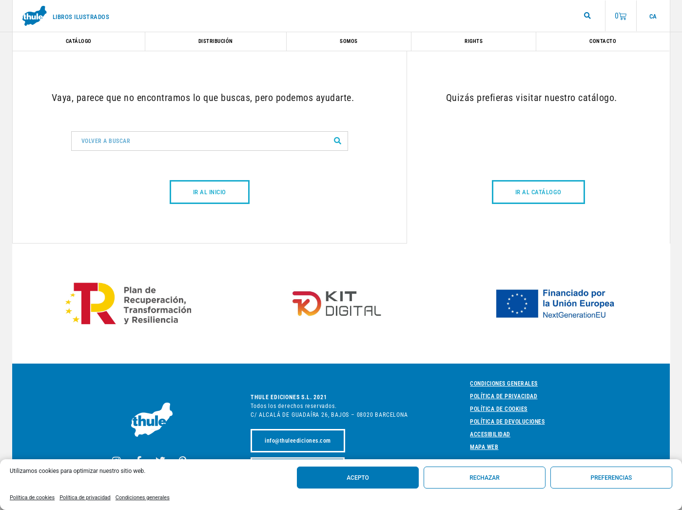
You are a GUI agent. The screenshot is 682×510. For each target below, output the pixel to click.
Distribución (215, 41)
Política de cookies (32, 497)
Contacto (602, 41)
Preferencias (611, 477)
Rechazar (484, 477)
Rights (474, 41)
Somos (349, 41)
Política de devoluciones (507, 422)
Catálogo (79, 41)
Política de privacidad (85, 497)
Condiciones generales (143, 497)
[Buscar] (338, 141)
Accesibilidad (490, 434)
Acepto (358, 477)
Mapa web (484, 447)
